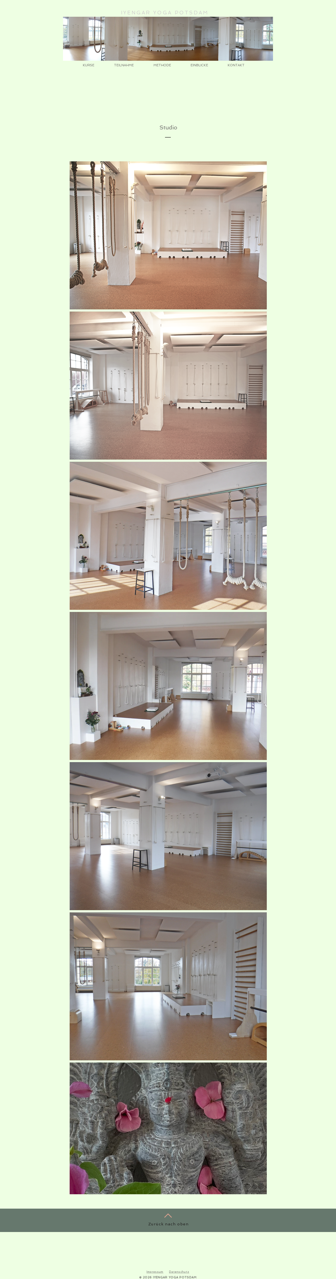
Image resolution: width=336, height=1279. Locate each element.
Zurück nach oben (168, 1224)
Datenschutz (179, 1271)
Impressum (155, 1271)
